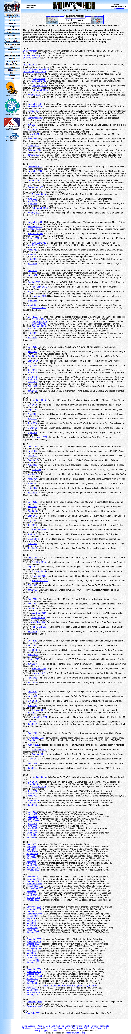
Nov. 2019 (32, 351)
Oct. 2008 (31, 849)
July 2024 (32, 125)
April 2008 (31, 863)
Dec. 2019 (32, 347)
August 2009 (33, 821)
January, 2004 (33, 995)
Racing (67, 1028)
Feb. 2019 (32, 386)
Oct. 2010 (32, 782)
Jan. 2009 (31, 837)
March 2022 (33, 254)
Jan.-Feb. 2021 (39, 308)
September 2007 (34, 884)
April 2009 (32, 830)
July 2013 (32, 664)
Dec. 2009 (32, 812)
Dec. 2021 (32, 271)
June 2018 (32, 423)
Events (77, 1026)
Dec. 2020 (32, 317)
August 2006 (32, 916)
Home (24, 1026)
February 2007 (33, 897)
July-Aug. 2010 (39, 786)
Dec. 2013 (32, 641)
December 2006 (34, 907)
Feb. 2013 (32, 678)
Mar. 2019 (32, 382)
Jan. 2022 (32, 264)
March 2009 (32, 833)
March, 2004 (32, 990)
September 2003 (34, 1006)
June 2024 (32, 129)
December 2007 (34, 877)
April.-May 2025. (39, 85)
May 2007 (31, 891)
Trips (93, 1028)
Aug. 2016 (32, 520)
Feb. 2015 (32, 585)
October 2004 (33, 974)
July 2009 (32, 823)
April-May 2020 (39, 326)
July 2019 (32, 370)
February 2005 (33, 960)
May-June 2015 (39, 576)
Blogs (48, 1026)
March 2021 (33, 305)
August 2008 (32, 854)
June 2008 (31, 858)
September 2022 (35, 234)
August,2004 (32, 978)
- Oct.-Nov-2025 (41, 69)
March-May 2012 (39, 717)
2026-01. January (31, 58)
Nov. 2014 (33, 604)
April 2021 (32, 301)
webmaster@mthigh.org (75, 1033)
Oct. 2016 (32, 511)
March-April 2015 (40, 581)
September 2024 (35, 118)
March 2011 (33, 759)
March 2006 (32, 928)
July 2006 (31, 918)
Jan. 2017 (32, 493)
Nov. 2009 (32, 814)
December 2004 (34, 969)
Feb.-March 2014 (40, 627)
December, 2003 (34, 1002)
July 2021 (32, 291)
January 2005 (33, 962)
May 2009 (32, 828)
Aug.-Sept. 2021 (39, 287)
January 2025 (34, 95)
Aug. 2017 (32, 465)
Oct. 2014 (32, 608)
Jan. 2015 (32, 590)
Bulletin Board (58, 1026)
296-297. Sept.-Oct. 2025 (34, 72)
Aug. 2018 (32, 414)
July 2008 (31, 856)
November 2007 (34, 879)
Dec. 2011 (32, 733)
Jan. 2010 (32, 805)
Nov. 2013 (32, 645)
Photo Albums (57, 1028)
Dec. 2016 (32, 502)
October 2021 (34, 282)
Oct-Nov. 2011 (38, 738)
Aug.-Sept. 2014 (38, 613)
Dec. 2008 (31, 844)
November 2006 (34, 909)
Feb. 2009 (31, 835)
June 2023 (32, 199)
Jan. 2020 (32, 338)
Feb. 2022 (32, 259)
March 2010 (33, 800)
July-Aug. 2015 (39, 571)
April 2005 (31, 955)
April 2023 (32, 203)
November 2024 (35, 106)
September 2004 (34, 976)
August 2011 (33, 745)
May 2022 (32, 245)
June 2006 (31, 921)
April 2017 (32, 479)
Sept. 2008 (32, 851)
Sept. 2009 (33, 819)
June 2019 (32, 372)
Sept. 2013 (33, 655)
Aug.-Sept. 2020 (39, 321)
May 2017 (32, 474)
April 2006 (31, 925)
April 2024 (32, 139)
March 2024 (33, 146)
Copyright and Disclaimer (52, 1030)
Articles (41, 1026)
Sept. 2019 (33, 361)
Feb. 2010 (32, 803)
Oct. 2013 (32, 650)
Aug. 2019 (32, 365)
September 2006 (34, 914)
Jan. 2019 (32, 391)
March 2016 (33, 539)
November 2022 (35, 227)
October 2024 (34, 111)
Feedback (85, 1026)
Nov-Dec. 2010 (39, 777)
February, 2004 (33, 992)
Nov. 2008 (31, 847)
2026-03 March (30, 51)
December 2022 (35, 222)
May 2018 (32, 428)
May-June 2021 (39, 296)
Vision (106, 1028)
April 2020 (32, 250)
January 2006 (33, 932)
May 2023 (32, 201)
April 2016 (32, 534)
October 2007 (33, 881)
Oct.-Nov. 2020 (39, 319)
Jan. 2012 (32, 724)
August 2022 (33, 238)
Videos (99, 1028)
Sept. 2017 (33, 460)
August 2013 (33, 659)
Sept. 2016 (33, 516)
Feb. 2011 (32, 763)
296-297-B (28, 69)
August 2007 (32, 886)
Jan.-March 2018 (39, 437)
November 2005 (34, 941)
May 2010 (32, 793)
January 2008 (33, 870)
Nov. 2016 (32, 506)
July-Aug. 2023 (39, 194)
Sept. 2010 (33, 784)
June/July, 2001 (33, 1013)
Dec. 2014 (32, 599)
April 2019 (32, 379)
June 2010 (32, 791)
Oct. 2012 (32, 701)
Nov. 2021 (32, 275)
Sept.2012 (32, 705)
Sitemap (37, 1030)
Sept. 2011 (33, 740)
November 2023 (35, 171)
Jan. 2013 (32, 682)
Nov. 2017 (32, 451)
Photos (47, 1028)
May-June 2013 (39, 668)
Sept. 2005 (32, 946)
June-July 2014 (38, 618)
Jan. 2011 (32, 768)
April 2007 (31, 893)
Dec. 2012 (32, 692)
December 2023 (35, 166)
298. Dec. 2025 (30, 65)
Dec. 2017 (32, 446)
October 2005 (33, 944)
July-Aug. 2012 (39, 710)
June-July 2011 (39, 749)
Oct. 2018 (32, 405)
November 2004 (34, 972)
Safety (86, 1028)
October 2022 (34, 229)
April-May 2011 (39, 754)
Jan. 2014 (32, 631)
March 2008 (32, 865)
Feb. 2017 (32, 488)
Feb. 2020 (32, 333)
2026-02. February (31, 55)
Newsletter (38, 1028)
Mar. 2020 (32, 328)
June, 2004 (32, 983)
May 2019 (32, 377)
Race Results (77, 1028)
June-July (36, 469)
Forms (93, 1026)
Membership (27, 1028)
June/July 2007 (36, 888)
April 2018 (32, 432)
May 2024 (34, 134)
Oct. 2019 (32, 356)
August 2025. (39, 79)
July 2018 (32, 419)
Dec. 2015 (32, 557)
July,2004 (31, 981)
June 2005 (31, 951)
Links (106, 1026)
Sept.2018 (32, 409)
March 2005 (32, 958)
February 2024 (34, 150)
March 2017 (33, 483)
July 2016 (32, 525)
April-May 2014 (38, 622)
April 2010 (32, 796)
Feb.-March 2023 (40, 208)
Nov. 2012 (32, 696)
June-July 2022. (39, 243)
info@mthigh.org (118, 8)
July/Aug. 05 (35, 948)
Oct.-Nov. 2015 (39, 562)
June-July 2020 (39, 324)
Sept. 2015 (33, 567)
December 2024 (35, 104)
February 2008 (33, 867)
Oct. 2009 (32, 817)
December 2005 (34, 939)
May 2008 (31, 860)
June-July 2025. (39, 81)
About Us (32, 1026)
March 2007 (32, 895)
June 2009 (32, 826)
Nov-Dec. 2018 (39, 400)
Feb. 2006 (31, 930)
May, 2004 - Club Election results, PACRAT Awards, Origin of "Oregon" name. (62, 985)
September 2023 (35, 187)
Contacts (69, 1026)
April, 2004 (31, 988)
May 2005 (31, 953)
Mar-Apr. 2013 (38, 673)
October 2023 (34, 180)
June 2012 (32, 712)
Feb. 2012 (32, 722)
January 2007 (33, 900)
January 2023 (34, 213)
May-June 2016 (39, 530)
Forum (100, 1026)
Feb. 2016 (32, 544)
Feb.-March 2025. (40, 90)
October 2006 (33, 911)
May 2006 (31, 923)
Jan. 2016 (32, 548)
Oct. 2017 (32, 456)
